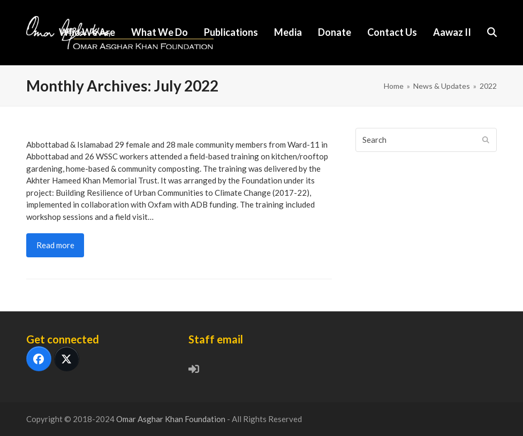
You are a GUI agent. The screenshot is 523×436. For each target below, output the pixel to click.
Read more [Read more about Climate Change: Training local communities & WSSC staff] (55, 245)
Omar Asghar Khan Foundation (171, 419)
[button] (492, 32)
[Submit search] (485, 139)
